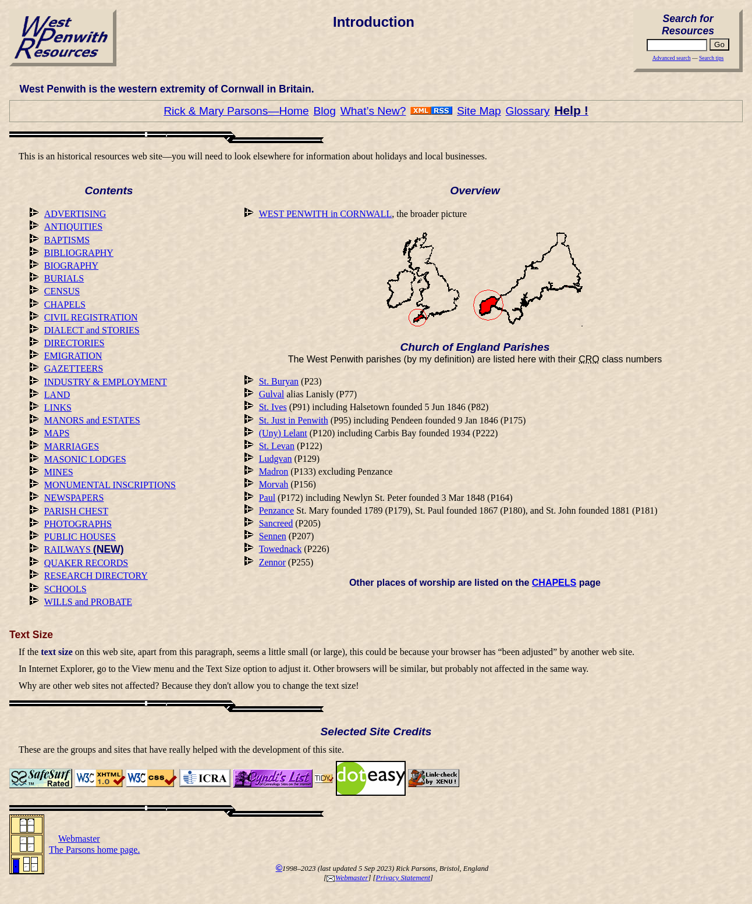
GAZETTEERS (73, 368)
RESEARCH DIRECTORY (96, 576)
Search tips (711, 58)
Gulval (272, 394)
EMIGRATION (73, 356)
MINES (58, 472)
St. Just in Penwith (293, 420)
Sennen (272, 536)
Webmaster (347, 878)
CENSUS (62, 291)
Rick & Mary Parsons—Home (236, 111)
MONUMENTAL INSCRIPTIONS (110, 485)
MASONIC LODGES (85, 459)
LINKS (58, 407)
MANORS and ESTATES (92, 420)
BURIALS (64, 278)
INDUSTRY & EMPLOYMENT (105, 382)
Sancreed (276, 523)
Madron (274, 471)
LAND (57, 395)
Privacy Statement (403, 878)
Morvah (274, 484)
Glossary (528, 111)
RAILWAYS (84, 549)
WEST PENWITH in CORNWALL (325, 214)
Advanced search (671, 58)
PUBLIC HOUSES (80, 537)
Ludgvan (275, 459)
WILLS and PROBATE (88, 602)
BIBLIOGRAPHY (78, 253)
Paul (267, 498)
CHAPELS (65, 304)
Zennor (272, 562)
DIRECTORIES (74, 343)
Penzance (276, 510)
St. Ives (273, 407)
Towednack (280, 549)
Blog (325, 111)
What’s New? (373, 111)
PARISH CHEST (76, 511)
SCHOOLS (65, 589)
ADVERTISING (75, 214)
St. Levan (277, 446)
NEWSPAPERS (74, 498)
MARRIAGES (71, 446)
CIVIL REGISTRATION (91, 317)
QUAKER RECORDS (86, 563)
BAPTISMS (67, 240)
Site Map (479, 111)
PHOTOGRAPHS (78, 524)
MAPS (57, 433)
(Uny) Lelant (283, 433)
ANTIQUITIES (73, 227)
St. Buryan (279, 381)
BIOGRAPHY (71, 266)
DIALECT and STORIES (92, 330)
